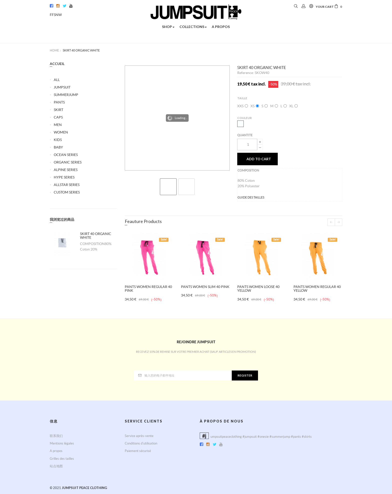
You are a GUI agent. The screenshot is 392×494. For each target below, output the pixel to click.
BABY (58, 147)
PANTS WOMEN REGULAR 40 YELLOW (317, 288)
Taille (242, 98)
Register (245, 375)
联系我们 (56, 436)
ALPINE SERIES (66, 170)
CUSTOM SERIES (67, 192)
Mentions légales (62, 443)
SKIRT (58, 110)
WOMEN (61, 132)
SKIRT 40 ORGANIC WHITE (95, 236)
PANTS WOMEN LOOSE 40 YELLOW (258, 288)
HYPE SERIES (64, 177)
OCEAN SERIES (66, 155)
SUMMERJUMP (66, 95)
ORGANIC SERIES (68, 162)
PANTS (59, 102)
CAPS (58, 117)
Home (54, 50)
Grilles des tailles (62, 458)
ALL (57, 80)
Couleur (244, 118)
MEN (58, 125)
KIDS (58, 140)
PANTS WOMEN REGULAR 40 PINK (148, 288)
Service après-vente (139, 436)
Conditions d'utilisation (141, 443)
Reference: (246, 73)
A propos (56, 451)
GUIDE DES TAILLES (251, 197)
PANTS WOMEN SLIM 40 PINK (205, 287)
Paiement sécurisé (138, 451)
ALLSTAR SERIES (67, 185)
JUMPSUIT (62, 87)
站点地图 (56, 466)
